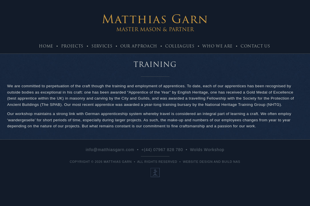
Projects (72, 46)
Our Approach (138, 46)
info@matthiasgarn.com (110, 149)
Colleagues (180, 46)
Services (101, 46)
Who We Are (217, 46)
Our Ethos (155, 172)
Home (46, 46)
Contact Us (255, 46)
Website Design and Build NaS (211, 161)
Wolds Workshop (207, 149)
